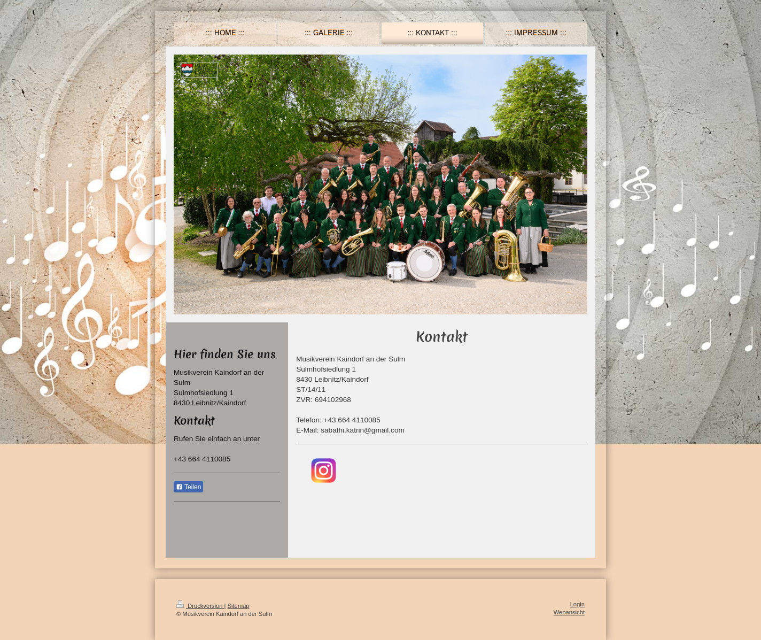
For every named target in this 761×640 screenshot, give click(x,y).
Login (577, 604)
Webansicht (569, 612)
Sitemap (239, 606)
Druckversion (200, 606)
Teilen (188, 487)
